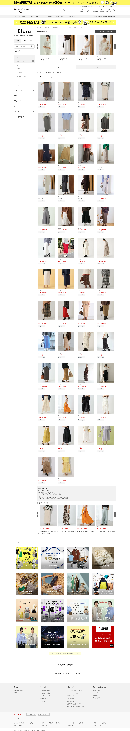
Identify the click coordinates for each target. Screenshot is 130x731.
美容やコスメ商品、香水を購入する (51, 719)
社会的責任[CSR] (35, 726)
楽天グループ (103, 6)
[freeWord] (24, 46)
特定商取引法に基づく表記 (74, 700)
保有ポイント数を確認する (100, 719)
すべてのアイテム (45, 697)
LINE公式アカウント (98, 694)
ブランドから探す (45, 686)
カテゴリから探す (45, 692)
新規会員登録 (96, 686)
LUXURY (16, 689)
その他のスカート (21, 72)
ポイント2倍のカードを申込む (75, 719)
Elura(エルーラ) (57, 27)
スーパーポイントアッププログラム (76, 686)
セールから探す (44, 695)
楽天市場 (112, 6)
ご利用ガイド (70, 692)
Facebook (95, 689)
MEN (24, 41)
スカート (18, 57)
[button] (47, 49)
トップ (39, 27)
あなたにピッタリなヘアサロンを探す (23, 719)
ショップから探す (45, 689)
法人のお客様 (70, 697)
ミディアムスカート (22, 65)
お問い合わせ (70, 695)
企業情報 (16, 726)
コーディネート (96, 67)
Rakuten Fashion (46, 27)
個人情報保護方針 (24, 726)
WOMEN (17, 41)
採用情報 (42, 726)
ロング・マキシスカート (23, 61)
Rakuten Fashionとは (72, 689)
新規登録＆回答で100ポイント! (88, 6)
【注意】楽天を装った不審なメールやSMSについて (65, 650)
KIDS (31, 41)
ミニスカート (20, 68)
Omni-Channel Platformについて (75, 703)
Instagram (95, 691)
